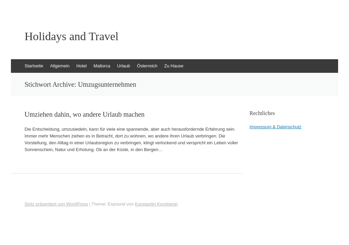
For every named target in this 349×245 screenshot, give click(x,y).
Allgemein (60, 65)
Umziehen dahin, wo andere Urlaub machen (85, 114)
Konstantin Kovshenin (156, 204)
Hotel (81, 65)
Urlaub (123, 65)
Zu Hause (173, 65)
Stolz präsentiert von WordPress (56, 204)
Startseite (34, 65)
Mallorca (101, 65)
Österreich (147, 65)
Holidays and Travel (72, 36)
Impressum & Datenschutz (275, 126)
